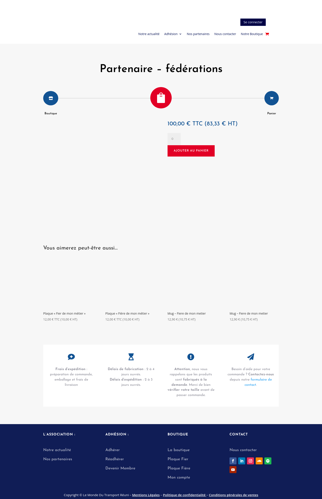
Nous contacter (225, 34)
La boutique (179, 450)
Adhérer (112, 450)
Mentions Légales (146, 495)
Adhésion (171, 34)
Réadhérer (115, 459)
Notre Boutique (252, 34)
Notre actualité (148, 34)
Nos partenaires (198, 34)
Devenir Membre (120, 468)
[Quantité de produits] (174, 139)
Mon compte (179, 477)
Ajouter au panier (191, 150)
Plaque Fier (178, 459)
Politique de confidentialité (184, 495)
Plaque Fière (179, 468)
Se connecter (253, 22)
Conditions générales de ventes (233, 495)
